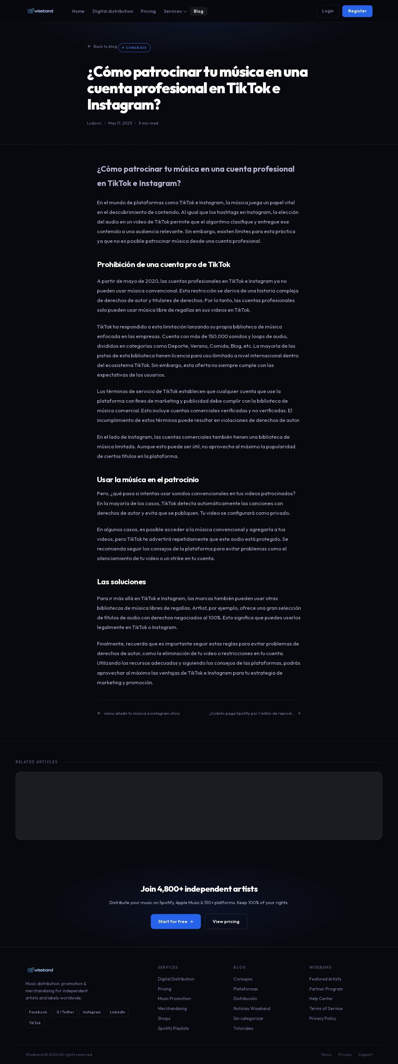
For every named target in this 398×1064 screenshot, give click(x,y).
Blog (198, 11)
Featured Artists (325, 979)
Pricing (148, 11)
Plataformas (246, 989)
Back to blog (102, 46)
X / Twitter (65, 1012)
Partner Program (326, 989)
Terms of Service (326, 1008)
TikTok (35, 1023)
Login (328, 11)
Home (78, 11)
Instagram (92, 1012)
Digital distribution (113, 11)
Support (366, 1054)
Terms (326, 1054)
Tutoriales (243, 1028)
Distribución (245, 998)
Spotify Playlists (173, 1028)
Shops (164, 1018)
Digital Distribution (176, 979)
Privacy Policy (322, 1018)
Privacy (345, 1054)
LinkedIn (117, 1012)
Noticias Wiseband (252, 1008)
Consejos (136, 47)
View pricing (226, 921)
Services (175, 11)
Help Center (321, 998)
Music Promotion (174, 998)
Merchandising (172, 1008)
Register (357, 11)
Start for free (175, 921)
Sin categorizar (249, 1018)
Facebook (38, 1012)
